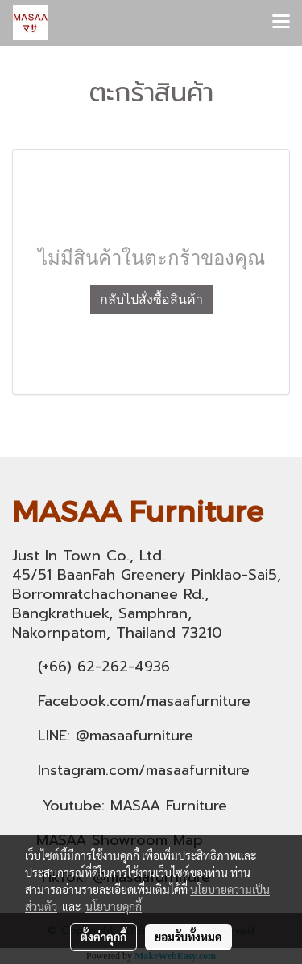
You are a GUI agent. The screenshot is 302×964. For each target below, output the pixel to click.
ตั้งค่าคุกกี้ (103, 936)
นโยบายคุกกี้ (113, 906)
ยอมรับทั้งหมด (188, 936)
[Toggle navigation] (281, 22)
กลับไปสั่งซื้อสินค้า (151, 299)
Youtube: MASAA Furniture (135, 805)
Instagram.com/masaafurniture (144, 770)
